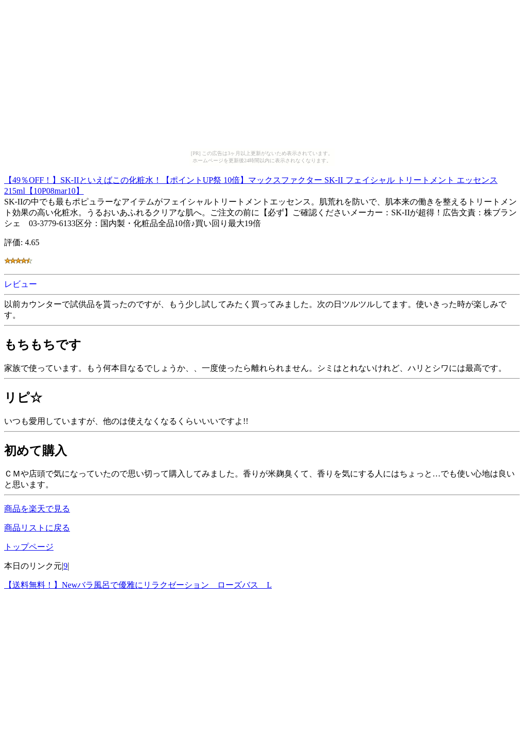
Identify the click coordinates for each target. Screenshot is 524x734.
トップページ (29, 546)
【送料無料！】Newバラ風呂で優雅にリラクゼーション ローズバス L (138, 585)
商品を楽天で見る (37, 508)
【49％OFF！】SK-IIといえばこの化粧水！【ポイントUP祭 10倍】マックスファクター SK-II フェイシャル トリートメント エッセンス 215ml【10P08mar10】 (251, 184)
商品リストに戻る (37, 527)
